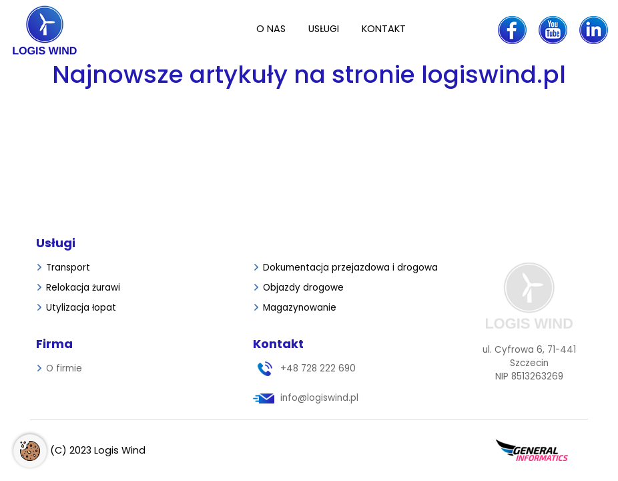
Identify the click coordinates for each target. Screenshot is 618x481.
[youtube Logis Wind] (553, 30)
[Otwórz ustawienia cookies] (30, 451)
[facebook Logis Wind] (512, 30)
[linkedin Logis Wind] (593, 30)
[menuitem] (271, 30)
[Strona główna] (59, 30)
